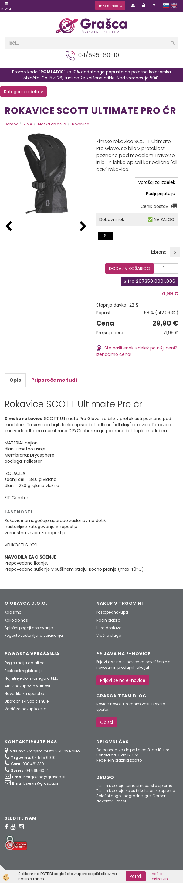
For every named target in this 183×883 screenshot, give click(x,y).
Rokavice (80, 124)
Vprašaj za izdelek (156, 182)
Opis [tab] (15, 380)
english (174, 5)
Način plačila (108, 620)
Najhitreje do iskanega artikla (32, 678)
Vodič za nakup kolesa (25, 708)
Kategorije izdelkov (23, 92)
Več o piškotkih (160, 876)
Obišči (106, 722)
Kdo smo (13, 612)
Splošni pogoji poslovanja (29, 627)
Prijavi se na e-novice (122, 680)
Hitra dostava (109, 627)
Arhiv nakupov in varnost (27, 686)
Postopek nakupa (112, 612)
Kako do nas (16, 620)
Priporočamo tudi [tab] (54, 380)
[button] (83, 226)
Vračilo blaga (108, 635)
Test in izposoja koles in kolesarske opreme (135, 790)
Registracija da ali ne (24, 662)
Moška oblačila (52, 124)
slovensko (166, 5)
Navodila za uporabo (24, 693)
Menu (6, 6)
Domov (11, 124)
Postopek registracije (23, 670)
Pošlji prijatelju (160, 194)
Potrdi (136, 876)
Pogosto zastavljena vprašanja (34, 635)
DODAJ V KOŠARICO (129, 268)
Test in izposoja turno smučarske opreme (134, 785)
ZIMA (28, 124)
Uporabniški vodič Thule (27, 701)
